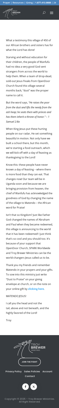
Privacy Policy (14, 371)
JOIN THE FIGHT (29, 362)
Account (47, 371)
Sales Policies (32, 371)
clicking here (36, 289)
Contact (30, 376)
